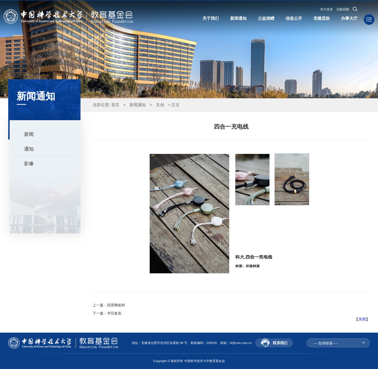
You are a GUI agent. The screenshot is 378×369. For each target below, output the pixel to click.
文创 (160, 105)
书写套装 (114, 313)
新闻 (29, 134)
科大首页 (326, 9)
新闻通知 (137, 105)
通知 (29, 149)
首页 (115, 105)
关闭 (362, 319)
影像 (29, 163)
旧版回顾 (343, 9)
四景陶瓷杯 (116, 305)
